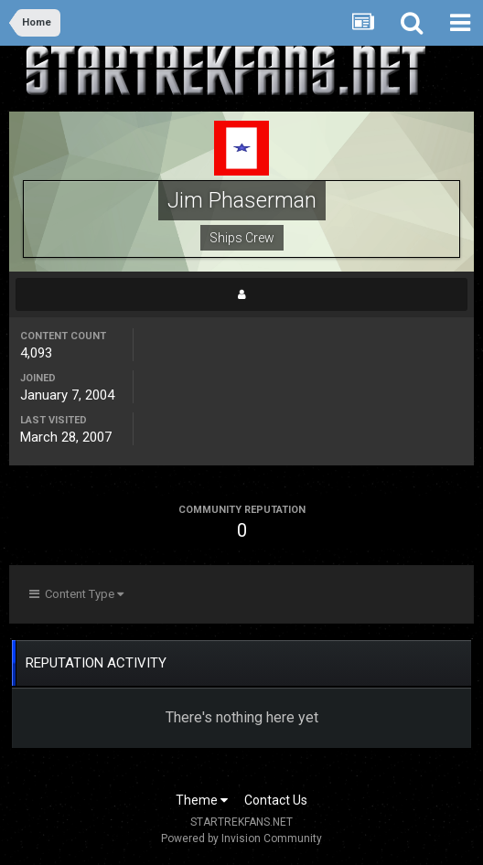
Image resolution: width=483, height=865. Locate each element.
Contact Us (275, 800)
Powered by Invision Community (241, 838)
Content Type (76, 594)
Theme (202, 800)
